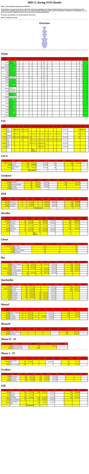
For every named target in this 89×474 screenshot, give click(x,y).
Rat (44, 37)
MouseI (45, 40)
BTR (44, 33)
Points (44, 27)
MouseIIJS (44, 43)
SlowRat (44, 34)
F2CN (44, 30)
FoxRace (44, 46)
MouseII (44, 41)
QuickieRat (44, 38)
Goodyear (44, 31)
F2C (44, 28)
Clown (44, 36)
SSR (44, 47)
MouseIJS (44, 44)
